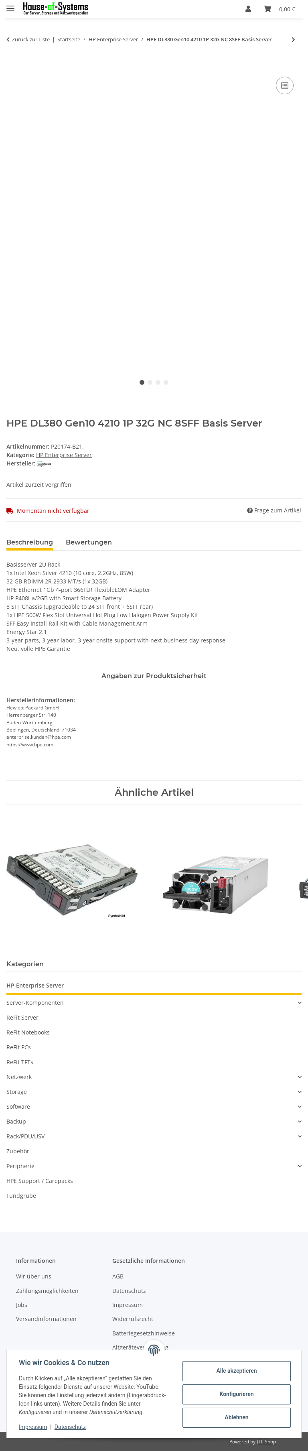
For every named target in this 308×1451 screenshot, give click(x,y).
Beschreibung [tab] (29, 542)
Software (18, 1106)
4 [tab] (166, 382)
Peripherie (20, 1166)
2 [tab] (150, 382)
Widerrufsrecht (132, 1319)
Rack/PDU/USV (25, 1136)
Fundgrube (21, 1195)
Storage (16, 1091)
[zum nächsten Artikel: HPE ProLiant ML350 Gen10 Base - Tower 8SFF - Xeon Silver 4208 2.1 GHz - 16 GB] (293, 39)
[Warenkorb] (279, 9)
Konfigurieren (236, 1394)
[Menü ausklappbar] (10, 5)
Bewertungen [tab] (89, 542)
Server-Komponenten (35, 1002)
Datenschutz (71, 1427)
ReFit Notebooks (28, 1032)
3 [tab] (158, 382)
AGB (118, 1276)
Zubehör (17, 1151)
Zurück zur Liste (31, 39)
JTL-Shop (266, 1441)
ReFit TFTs (19, 1062)
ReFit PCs (18, 1047)
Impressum (34, 1427)
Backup (16, 1121)
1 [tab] (142, 382)
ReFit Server (22, 1017)
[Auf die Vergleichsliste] (285, 85)
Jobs (21, 1305)
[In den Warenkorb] (12, 65)
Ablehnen (235, 1417)
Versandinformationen (46, 1319)
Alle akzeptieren (235, 1371)
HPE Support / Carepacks (39, 1181)
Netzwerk (19, 1077)
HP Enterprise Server (64, 455)
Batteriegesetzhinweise (143, 1333)
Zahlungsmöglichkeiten (47, 1291)
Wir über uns (33, 1276)
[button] (248, 9)
